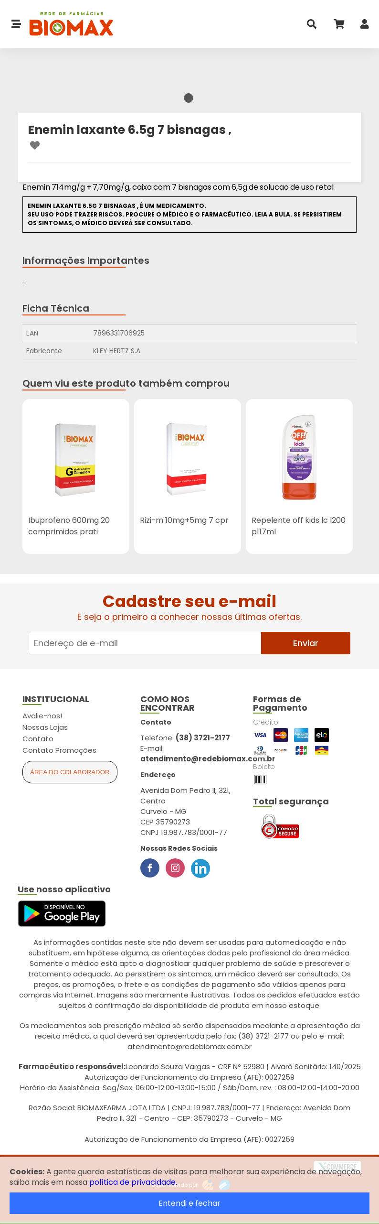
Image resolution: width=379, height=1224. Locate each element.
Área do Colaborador (70, 772)
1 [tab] (188, 98)
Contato (37, 739)
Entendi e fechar (189, 1203)
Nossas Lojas (45, 727)
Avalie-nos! (42, 716)
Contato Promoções (59, 750)
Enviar (305, 643)
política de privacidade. (133, 1182)
